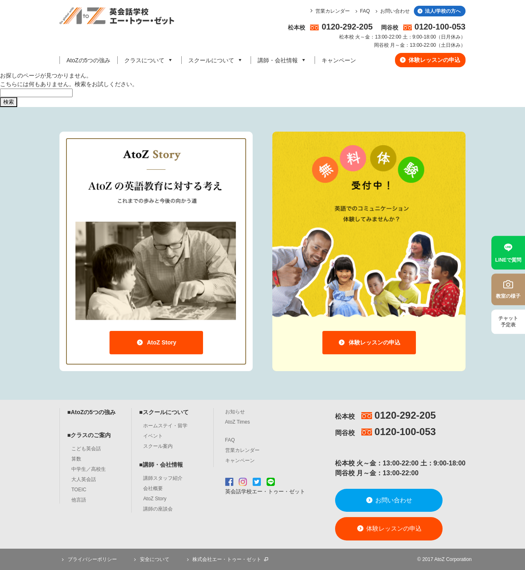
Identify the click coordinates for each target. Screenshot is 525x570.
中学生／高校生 (88, 469)
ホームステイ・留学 (165, 426)
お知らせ (235, 412)
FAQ (361, 11)
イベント (153, 436)
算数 (76, 459)
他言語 (78, 500)
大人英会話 (83, 479)
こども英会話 (86, 448)
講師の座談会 (158, 509)
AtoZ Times (237, 422)
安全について (150, 559)
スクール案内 (158, 446)
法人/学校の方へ (439, 11)
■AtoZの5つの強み (91, 412)
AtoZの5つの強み (88, 60)
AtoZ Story (156, 342)
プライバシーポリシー (88, 559)
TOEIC (78, 489)
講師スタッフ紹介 (163, 478)
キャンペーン (339, 60)
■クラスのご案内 (89, 435)
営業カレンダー (332, 11)
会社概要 (153, 488)
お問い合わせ (391, 11)
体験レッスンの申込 (429, 60)
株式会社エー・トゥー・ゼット (226, 559)
